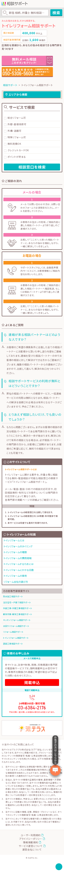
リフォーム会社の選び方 (16, 581)
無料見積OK (14, 143)
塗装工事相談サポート (13, 643)
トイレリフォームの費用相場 (18, 558)
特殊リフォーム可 (17, 137)
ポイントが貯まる (17, 156)
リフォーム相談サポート (13, 631)
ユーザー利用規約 (31, 835)
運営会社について (32, 849)
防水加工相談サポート (13, 596)
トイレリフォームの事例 (15, 575)
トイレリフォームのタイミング (18, 546)
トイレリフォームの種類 (15, 552)
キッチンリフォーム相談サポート (17, 619)
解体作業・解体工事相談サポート (17, 614)
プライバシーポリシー (30, 838)
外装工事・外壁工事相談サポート (17, 608)
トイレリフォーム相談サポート (16, 637)
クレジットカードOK (18, 150)
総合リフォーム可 (17, 117)
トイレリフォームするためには (18, 564)
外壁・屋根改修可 (17, 124)
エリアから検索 (18, 94)
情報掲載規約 (30, 842)
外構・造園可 (14, 130)
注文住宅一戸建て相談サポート (17, 602)
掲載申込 (32, 682)
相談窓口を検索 (32, 167)
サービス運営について (31, 846)
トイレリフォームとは (14, 540)
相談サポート (10, 85)
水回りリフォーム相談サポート (16, 625)
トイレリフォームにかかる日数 (19, 570)
